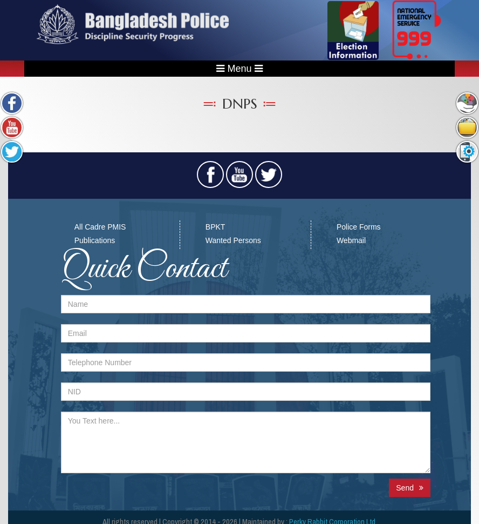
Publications (94, 240)
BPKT (215, 227)
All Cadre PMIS (100, 227)
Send (409, 487)
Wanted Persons (233, 240)
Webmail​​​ (351, 240)
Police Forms (359, 227)
